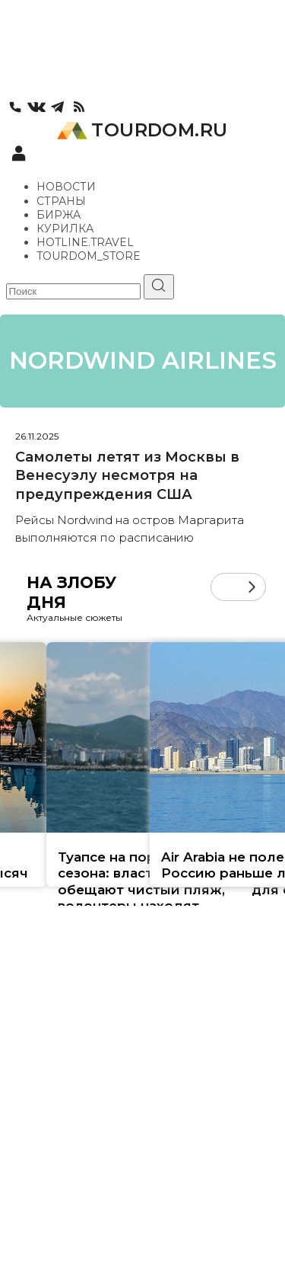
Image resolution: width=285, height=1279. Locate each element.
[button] (252, 587)
